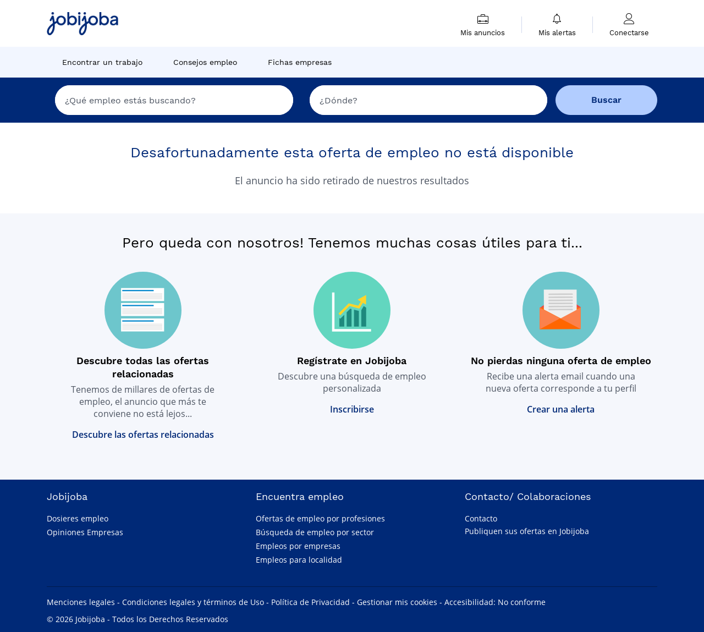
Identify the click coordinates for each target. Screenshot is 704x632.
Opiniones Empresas (85, 532)
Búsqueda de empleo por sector (315, 532)
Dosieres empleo (77, 518)
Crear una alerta (561, 409)
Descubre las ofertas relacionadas (143, 434)
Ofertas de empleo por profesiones (320, 518)
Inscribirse (352, 409)
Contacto (481, 518)
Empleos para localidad (299, 559)
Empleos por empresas (298, 546)
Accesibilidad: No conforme (495, 602)
